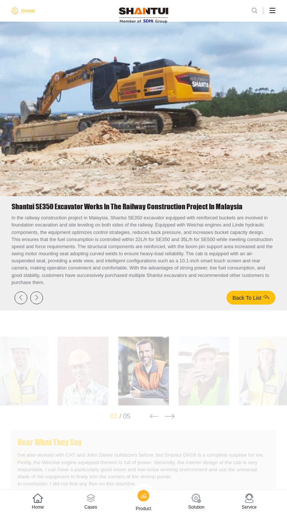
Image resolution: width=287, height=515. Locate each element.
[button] (153, 422)
